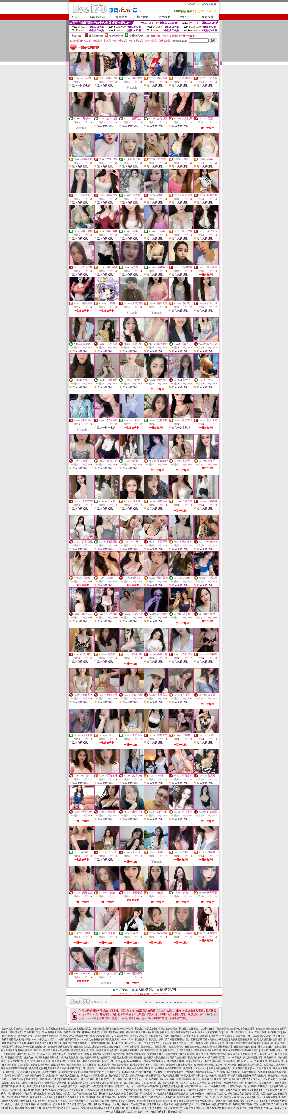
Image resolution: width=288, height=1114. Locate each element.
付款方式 (186, 17)
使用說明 (164, 17)
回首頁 (75, 17)
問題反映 (208, 17)
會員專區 (121, 17)
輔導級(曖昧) (116, 35)
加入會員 (143, 17)
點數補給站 (97, 17)
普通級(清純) (136, 35)
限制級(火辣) (96, 35)
